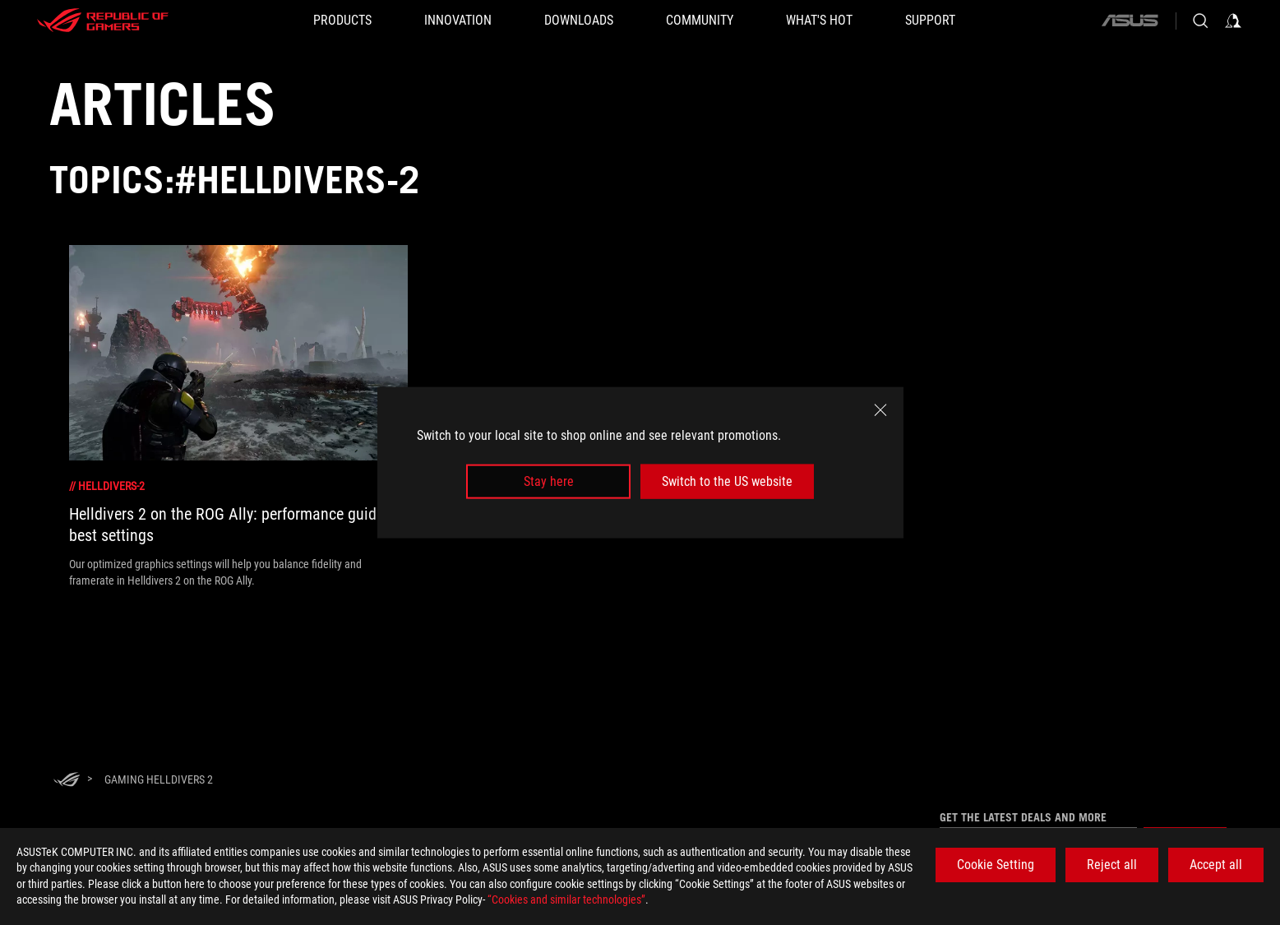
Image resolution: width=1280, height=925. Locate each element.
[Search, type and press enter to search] (1200, 20)
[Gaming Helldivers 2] (158, 779)
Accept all (1216, 864)
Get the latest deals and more (1023, 817)
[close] (880, 409)
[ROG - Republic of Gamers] (103, 20)
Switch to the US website (727, 481)
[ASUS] (1129, 20)
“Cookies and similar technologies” (566, 899)
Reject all (1112, 864)
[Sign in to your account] (1233, 20)
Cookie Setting (995, 864)
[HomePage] (66, 780)
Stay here (549, 481)
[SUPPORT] (930, 20)
